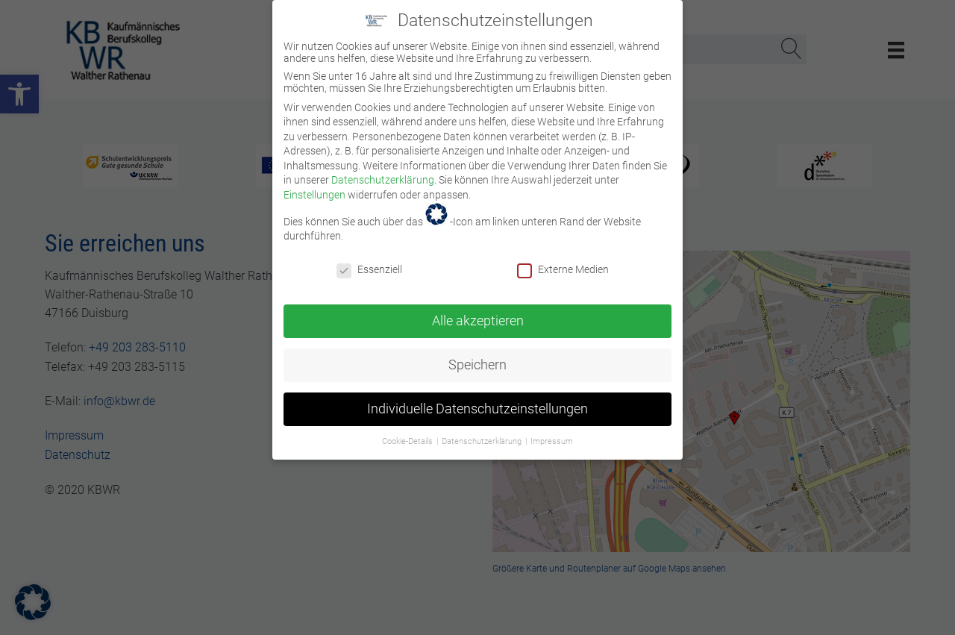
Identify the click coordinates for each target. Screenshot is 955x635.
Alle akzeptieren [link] (478, 311)
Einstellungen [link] (314, 186)
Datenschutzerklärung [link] (382, 171)
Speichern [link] (477, 355)
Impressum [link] (551, 432)
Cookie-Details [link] (408, 432)
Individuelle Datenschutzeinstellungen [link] (477, 399)
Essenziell (369, 260)
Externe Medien (563, 260)
